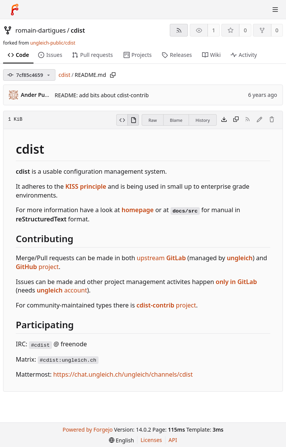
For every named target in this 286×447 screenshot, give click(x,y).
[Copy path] (112, 75)
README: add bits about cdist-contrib (102, 95)
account (62, 290)
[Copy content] (236, 119)
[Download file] (224, 119)
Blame (176, 120)
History (203, 120)
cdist (78, 30)
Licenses (151, 440)
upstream (161, 258)
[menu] (121, 440)
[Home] (14, 10)
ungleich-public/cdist (52, 43)
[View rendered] (133, 120)
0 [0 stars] (245, 30)
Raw (153, 120)
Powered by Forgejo (88, 429)
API (173, 440)
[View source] (121, 120)
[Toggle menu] (275, 10)
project (37, 267)
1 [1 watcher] (213, 30)
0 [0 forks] (276, 30)
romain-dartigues (40, 30)
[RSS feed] (179, 30)
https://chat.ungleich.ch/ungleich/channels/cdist (123, 374)
